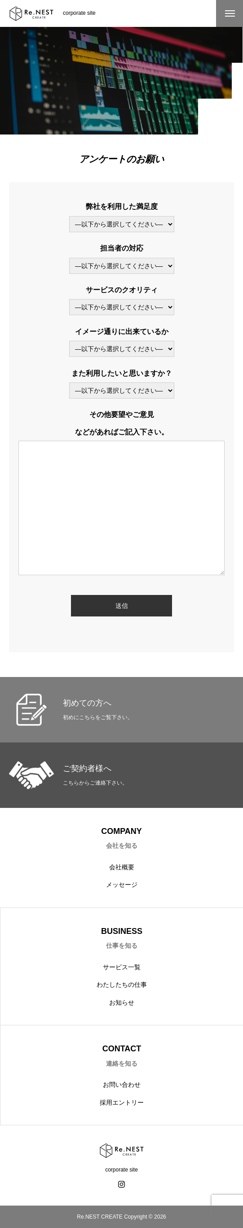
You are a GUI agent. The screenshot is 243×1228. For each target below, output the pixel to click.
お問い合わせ (122, 1084)
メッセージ (121, 884)
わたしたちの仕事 (122, 984)
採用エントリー (122, 1102)
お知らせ (121, 1002)
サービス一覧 (122, 967)
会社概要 (121, 867)
